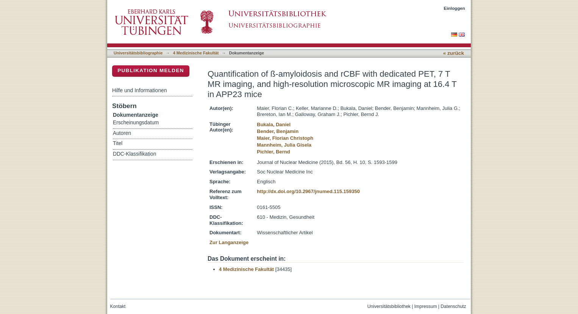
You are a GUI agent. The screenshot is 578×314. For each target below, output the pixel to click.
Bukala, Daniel (274, 124)
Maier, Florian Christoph (285, 138)
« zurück (453, 53)
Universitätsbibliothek (389, 306)
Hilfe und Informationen (139, 90)
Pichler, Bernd (273, 152)
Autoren (122, 133)
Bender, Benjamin (277, 131)
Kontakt (118, 306)
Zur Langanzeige (228, 242)
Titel (117, 143)
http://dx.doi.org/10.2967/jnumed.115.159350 (308, 191)
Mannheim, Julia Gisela (284, 145)
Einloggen (455, 8)
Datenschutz (453, 306)
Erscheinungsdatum (136, 122)
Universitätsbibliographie (138, 53)
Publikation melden (150, 70)
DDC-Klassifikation (134, 154)
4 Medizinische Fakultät (196, 53)
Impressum (425, 306)
